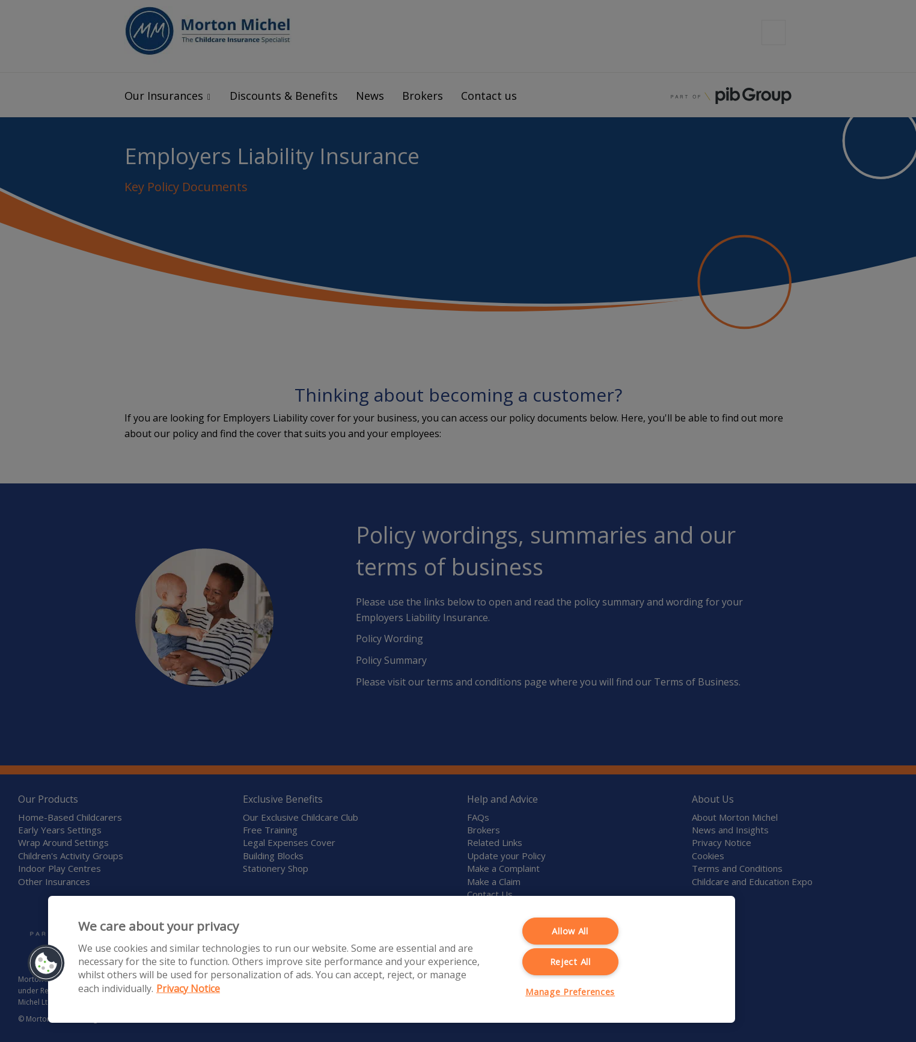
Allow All (570, 931)
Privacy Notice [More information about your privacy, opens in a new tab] (188, 987)
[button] (46, 963)
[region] (391, 959)
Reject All (570, 961)
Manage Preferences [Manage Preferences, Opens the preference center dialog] (570, 992)
